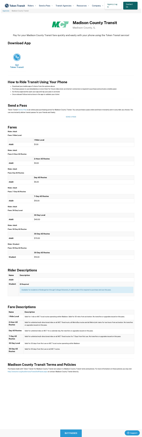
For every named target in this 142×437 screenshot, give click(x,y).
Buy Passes (71, 433)
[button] (31, 6)
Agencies (6, 11)
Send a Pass (22, 110)
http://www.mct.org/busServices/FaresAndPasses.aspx (27, 372)
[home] (15, 6)
